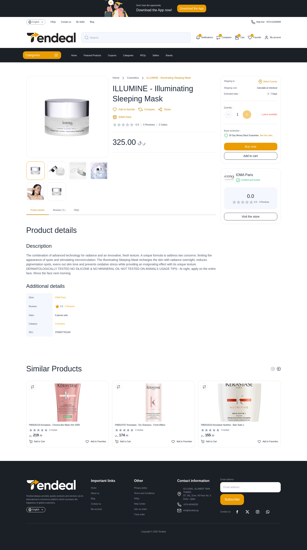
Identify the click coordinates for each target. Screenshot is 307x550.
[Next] (279, 369)
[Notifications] (204, 37)
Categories (128, 55)
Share (164, 109)
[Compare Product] (32, 386)
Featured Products (92, 55)
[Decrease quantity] (228, 114)
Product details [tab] (37, 211)
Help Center (139, 504)
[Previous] (273, 369)
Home (74, 55)
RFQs (143, 55)
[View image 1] (35, 170)
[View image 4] (99, 170)
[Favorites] (254, 37)
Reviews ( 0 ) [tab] (59, 210)
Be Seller (80, 22)
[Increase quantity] (247, 114)
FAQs (53, 22)
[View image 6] (56, 191)
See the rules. (266, 135)
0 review (53, 430)
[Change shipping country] (267, 82)
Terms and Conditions (144, 493)
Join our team (140, 509)
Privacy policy (140, 488)
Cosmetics (133, 77)
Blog (92, 22)
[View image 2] (56, 170)
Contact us (66, 22)
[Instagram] (257, 511)
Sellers (156, 55)
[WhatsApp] (267, 511)
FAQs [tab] (76, 210)
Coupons (112, 55)
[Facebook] (237, 511)
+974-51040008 (273, 22)
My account (96, 509)
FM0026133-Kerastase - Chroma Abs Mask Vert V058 (54, 425)
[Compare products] (223, 37)
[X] (247, 511)
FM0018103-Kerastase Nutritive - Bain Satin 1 (222, 425)
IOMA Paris (122, 117)
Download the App (192, 8)
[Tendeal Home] (51, 38)
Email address (227, 479)
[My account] (272, 37)
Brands (169, 55)
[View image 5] (35, 191)
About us (95, 493)
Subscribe (232, 499)
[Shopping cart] (239, 37)
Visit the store (251, 216)
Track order (139, 514)
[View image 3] (78, 170)
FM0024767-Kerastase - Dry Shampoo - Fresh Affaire (140, 425)
